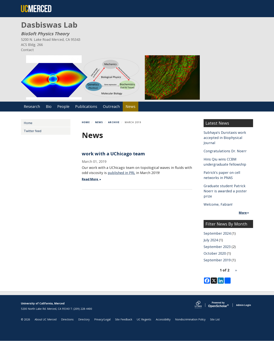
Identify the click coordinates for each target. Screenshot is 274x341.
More (243, 213)
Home (86, 122)
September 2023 (217, 246)
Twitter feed (32, 131)
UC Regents (144, 319)
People (63, 106)
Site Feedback (123, 319)
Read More (92, 179)
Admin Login (243, 305)
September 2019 (217, 260)
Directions (67, 319)
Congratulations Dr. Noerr (225, 151)
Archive (113, 122)
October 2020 (215, 253)
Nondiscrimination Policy (190, 319)
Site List (215, 319)
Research (32, 106)
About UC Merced (46, 319)
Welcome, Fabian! (218, 204)
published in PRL (121, 172)
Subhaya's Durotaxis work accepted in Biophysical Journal (225, 137)
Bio (49, 106)
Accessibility (163, 319)
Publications (86, 106)
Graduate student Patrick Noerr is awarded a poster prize (225, 191)
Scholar (218, 305)
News (130, 106)
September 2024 (217, 233)
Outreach (111, 106)
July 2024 (211, 240)
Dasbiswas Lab (49, 24)
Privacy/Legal (102, 319)
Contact (27, 49)
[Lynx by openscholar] (201, 305)
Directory (84, 319)
